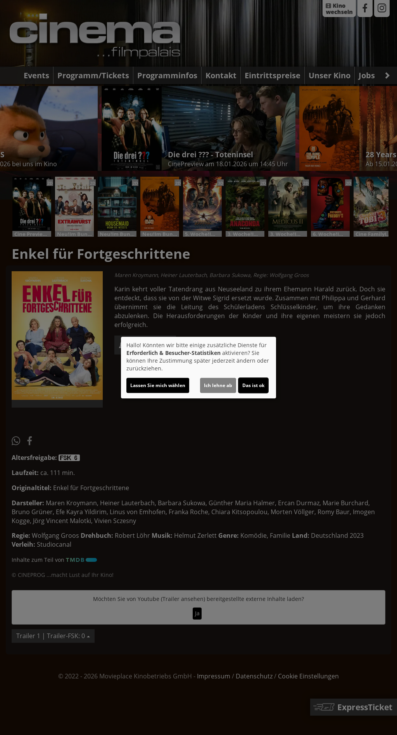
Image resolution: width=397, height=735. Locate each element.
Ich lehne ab (218, 385)
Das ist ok (253, 385)
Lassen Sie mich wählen (157, 385)
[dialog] (198, 368)
